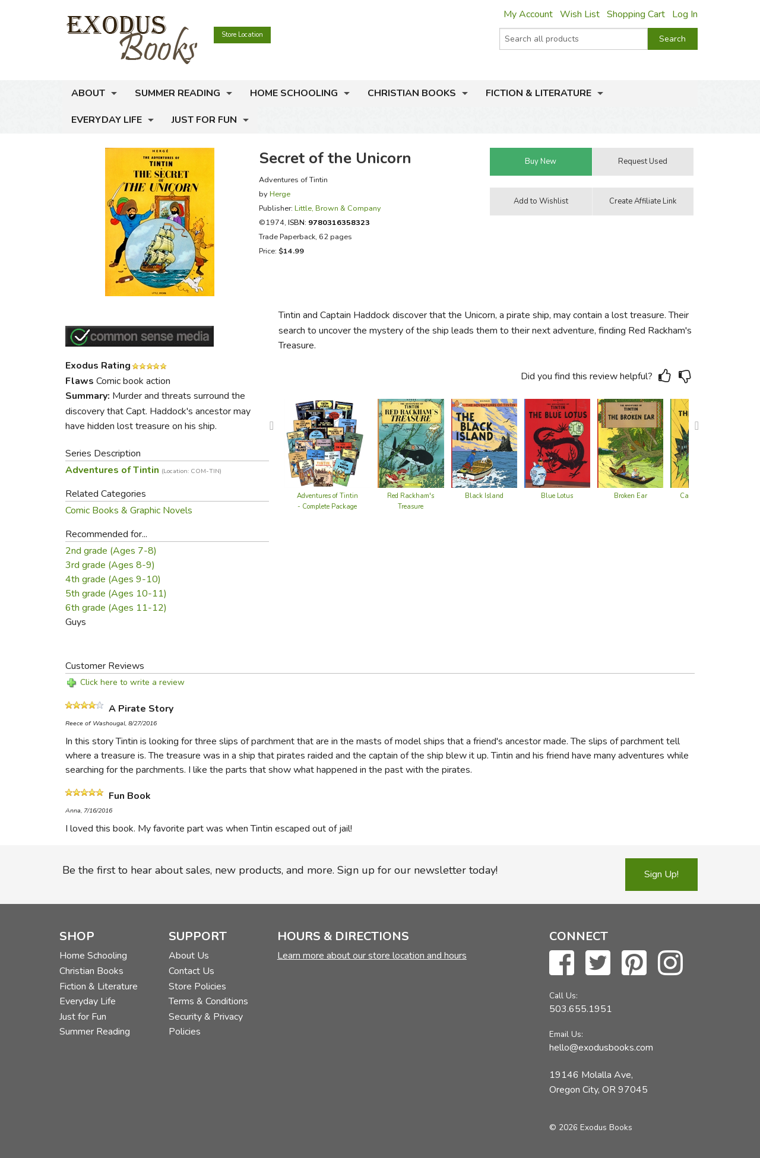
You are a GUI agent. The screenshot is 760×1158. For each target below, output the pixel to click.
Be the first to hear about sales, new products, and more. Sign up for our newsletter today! (280, 870)
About (88, 93)
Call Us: (563, 995)
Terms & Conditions (208, 1001)
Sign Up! (661, 874)
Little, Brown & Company (337, 208)
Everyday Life (106, 119)
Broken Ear (630, 495)
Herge (280, 194)
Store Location (242, 34)
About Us (189, 955)
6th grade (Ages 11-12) (116, 607)
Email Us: (566, 1034)
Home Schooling (294, 93)
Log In (685, 14)
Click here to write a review (132, 682)
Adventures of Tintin (143, 470)
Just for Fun (204, 119)
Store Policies (197, 986)
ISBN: (329, 222)
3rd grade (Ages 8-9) (110, 565)
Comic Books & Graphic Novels (128, 510)
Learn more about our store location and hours (372, 955)
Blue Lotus (557, 495)
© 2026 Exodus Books (590, 1127)
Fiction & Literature (538, 93)
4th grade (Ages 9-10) (113, 579)
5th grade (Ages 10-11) (116, 593)
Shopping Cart (636, 14)
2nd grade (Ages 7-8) (111, 550)
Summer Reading (177, 93)
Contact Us (191, 971)
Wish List (580, 14)
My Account (528, 14)
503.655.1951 (580, 1009)
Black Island (484, 495)
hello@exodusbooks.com (601, 1047)
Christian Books (412, 93)
